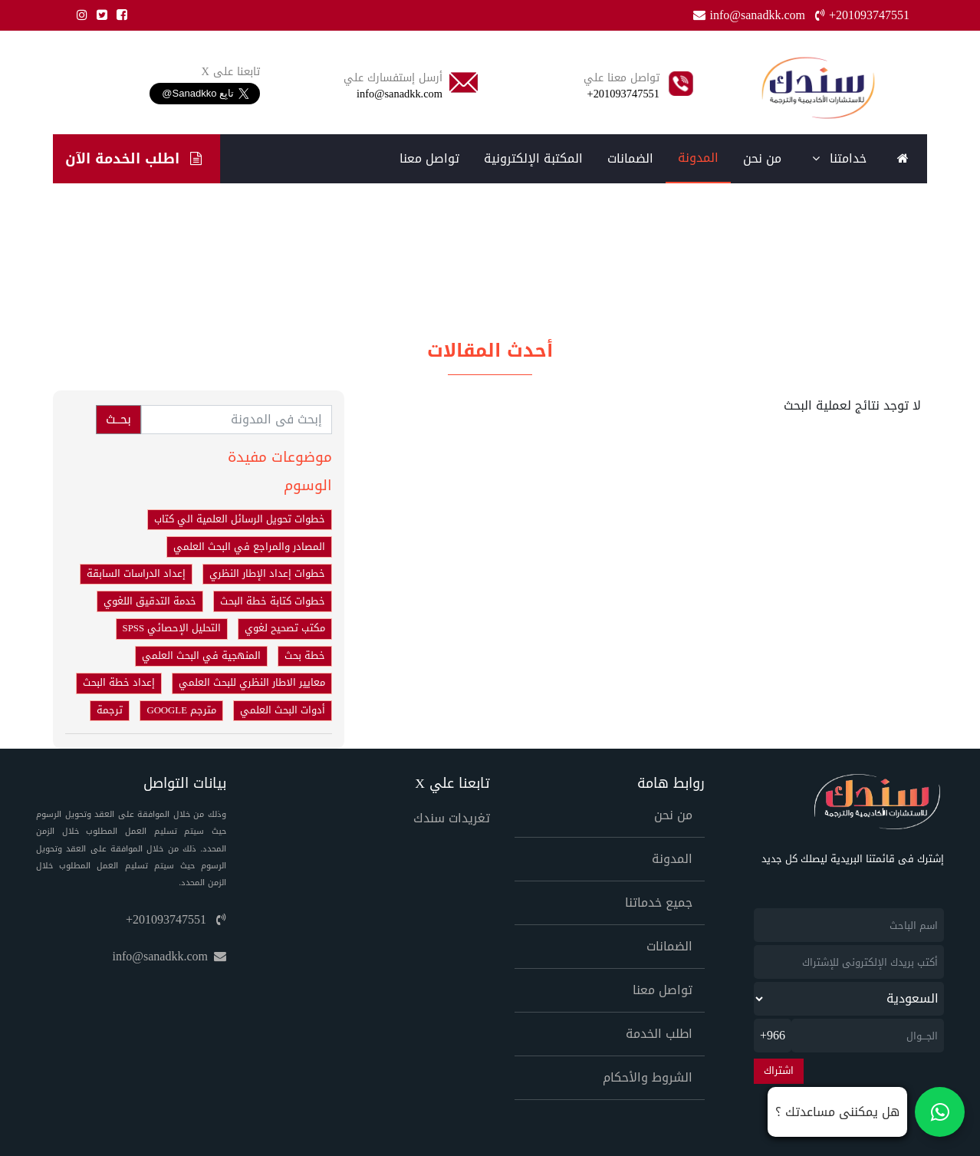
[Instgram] (79, 15)
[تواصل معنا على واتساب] (866, 1112)
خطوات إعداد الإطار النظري (267, 574)
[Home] (818, 87)
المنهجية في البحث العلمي (201, 656)
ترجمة (110, 710)
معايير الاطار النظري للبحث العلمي (252, 683)
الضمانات (630, 158)
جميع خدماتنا (658, 902)
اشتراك (779, 1071)
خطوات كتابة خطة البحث (272, 601)
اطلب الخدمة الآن (133, 158)
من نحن (762, 158)
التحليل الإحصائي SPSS (172, 628)
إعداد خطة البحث (119, 683)
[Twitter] (98, 15)
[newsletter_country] (849, 999)
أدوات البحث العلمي (282, 710)
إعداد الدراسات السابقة (136, 574)
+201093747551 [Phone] (862, 15)
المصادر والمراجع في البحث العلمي (249, 547)
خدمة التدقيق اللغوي (150, 601)
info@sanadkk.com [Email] (750, 15)
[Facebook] (118, 15)
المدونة (698, 158)
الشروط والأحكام (647, 1077)
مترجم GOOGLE (181, 710)
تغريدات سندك (451, 818)
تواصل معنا (429, 158)
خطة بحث (304, 656)
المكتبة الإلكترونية (533, 158)
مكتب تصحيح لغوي (285, 628)
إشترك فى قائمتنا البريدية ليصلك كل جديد (852, 859)
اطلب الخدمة (659, 1034)
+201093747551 (176, 919)
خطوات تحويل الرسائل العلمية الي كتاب (239, 519)
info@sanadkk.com (169, 956)
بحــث (118, 419)
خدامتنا (839, 158)
